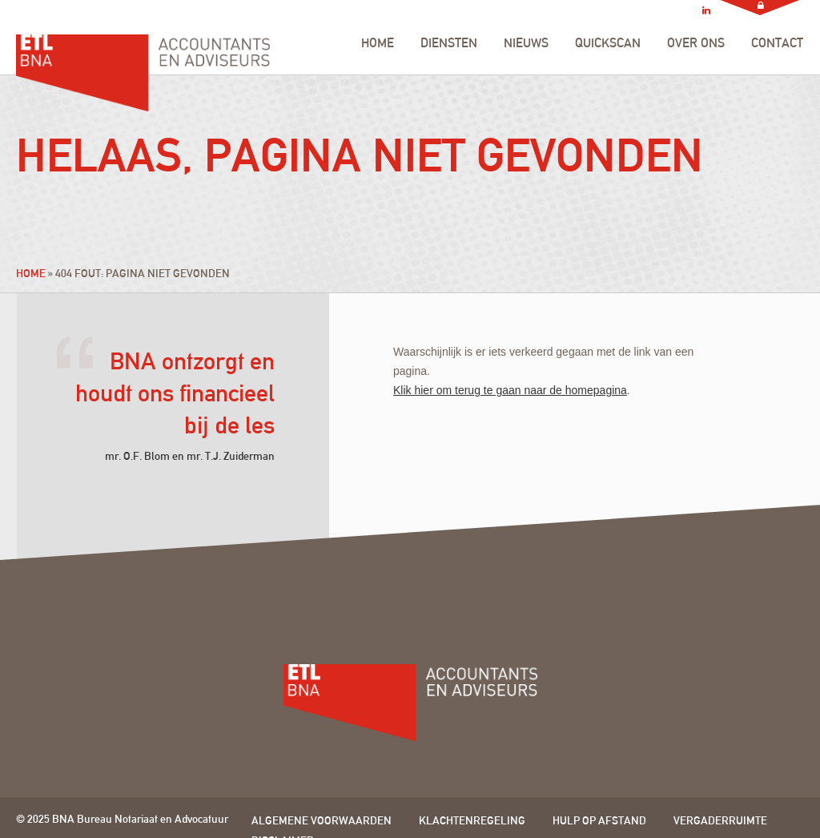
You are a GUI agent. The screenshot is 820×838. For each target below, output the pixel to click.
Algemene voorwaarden (321, 820)
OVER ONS (696, 42)
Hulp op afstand (599, 820)
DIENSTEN (448, 42)
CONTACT (777, 42)
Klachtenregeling (472, 820)
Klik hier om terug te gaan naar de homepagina (510, 390)
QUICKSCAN (608, 42)
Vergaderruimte (720, 820)
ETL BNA (143, 54)
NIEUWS (526, 42)
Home (31, 273)
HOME (377, 42)
